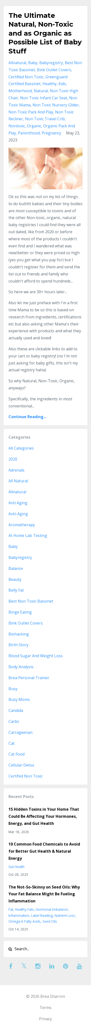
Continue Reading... (27, 416)
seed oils (49, 921)
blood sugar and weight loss (35, 655)
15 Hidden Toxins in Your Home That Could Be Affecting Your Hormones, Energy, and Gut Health (43, 816)
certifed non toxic (25, 776)
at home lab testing (27, 535)
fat (10, 909)
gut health (16, 866)
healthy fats (24, 909)
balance (15, 568)
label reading (42, 915)
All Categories (21, 448)
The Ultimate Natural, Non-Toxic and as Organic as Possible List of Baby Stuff (45, 33)
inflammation (18, 915)
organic (34, 126)
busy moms (19, 699)
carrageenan (20, 732)
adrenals (16, 470)
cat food (16, 754)
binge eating (20, 612)
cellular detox (21, 765)
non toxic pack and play (30, 112)
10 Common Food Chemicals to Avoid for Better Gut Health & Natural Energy (44, 851)
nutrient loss (65, 915)
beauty (14, 579)
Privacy (45, 1018)
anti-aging (18, 513)
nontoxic (16, 126)
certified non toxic (25, 77)
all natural (18, 481)
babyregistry (51, 62)
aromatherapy (21, 524)
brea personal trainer (28, 677)
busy (12, 688)
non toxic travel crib (45, 118)
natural (41, 90)
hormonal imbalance (52, 909)
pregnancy (51, 133)
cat (11, 743)
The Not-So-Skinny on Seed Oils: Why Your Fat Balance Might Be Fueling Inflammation (44, 894)
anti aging (17, 502)
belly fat (16, 590)
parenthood (29, 133)
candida (15, 710)
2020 (12, 459)
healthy (49, 83)
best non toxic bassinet (30, 601)
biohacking (18, 634)
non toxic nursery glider (56, 105)
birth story (18, 644)
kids (62, 83)
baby (32, 62)
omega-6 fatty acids (24, 921)
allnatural (17, 62)
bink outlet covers (54, 69)
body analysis (20, 666)
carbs (13, 721)
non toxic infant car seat (43, 98)
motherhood (20, 90)
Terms (45, 1007)
